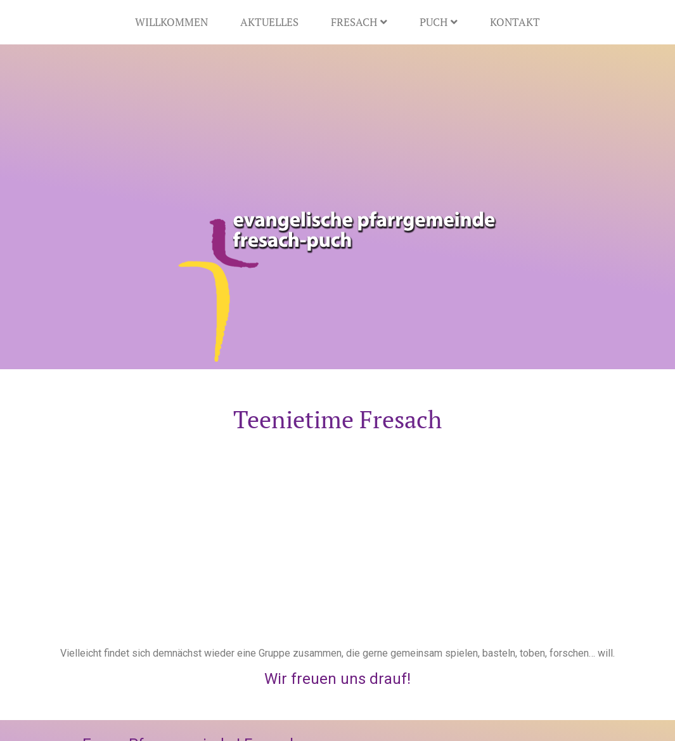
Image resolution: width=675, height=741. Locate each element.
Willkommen (171, 22)
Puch (439, 22)
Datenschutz (243, 712)
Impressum (173, 712)
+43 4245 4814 (154, 652)
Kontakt (515, 22)
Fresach (359, 22)
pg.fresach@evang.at (157, 668)
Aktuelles (269, 22)
